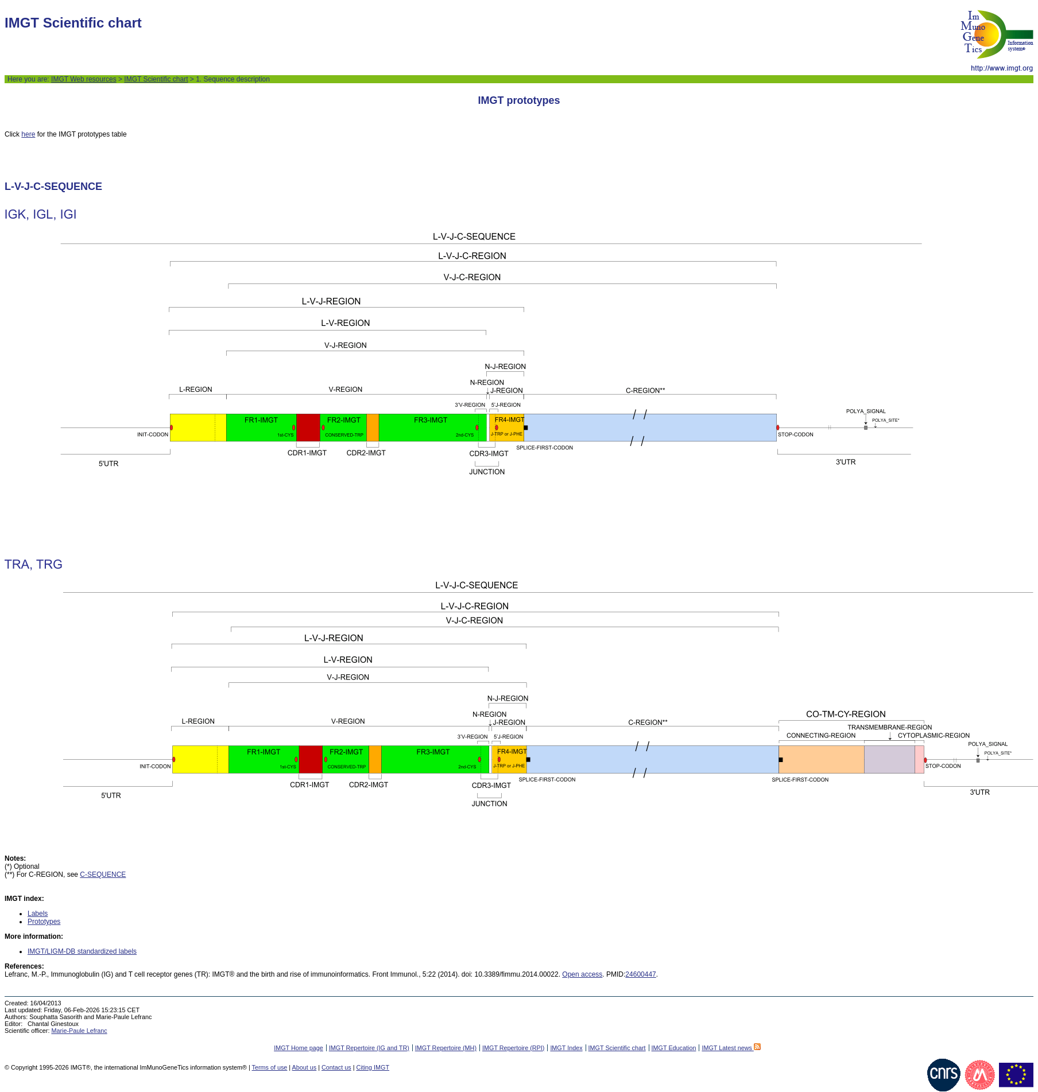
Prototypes (44, 922)
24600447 (640, 974)
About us (304, 1067)
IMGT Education (674, 1047)
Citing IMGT (372, 1067)
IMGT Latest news (731, 1047)
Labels (38, 914)
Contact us (336, 1067)
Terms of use (270, 1067)
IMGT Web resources (84, 79)
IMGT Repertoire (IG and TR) (369, 1047)
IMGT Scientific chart (156, 79)
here (28, 134)
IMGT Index (566, 1047)
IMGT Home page (298, 1047)
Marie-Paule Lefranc (79, 1030)
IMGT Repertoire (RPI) (513, 1047)
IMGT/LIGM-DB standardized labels (82, 951)
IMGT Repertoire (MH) (446, 1047)
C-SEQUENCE (103, 875)
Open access (582, 974)
